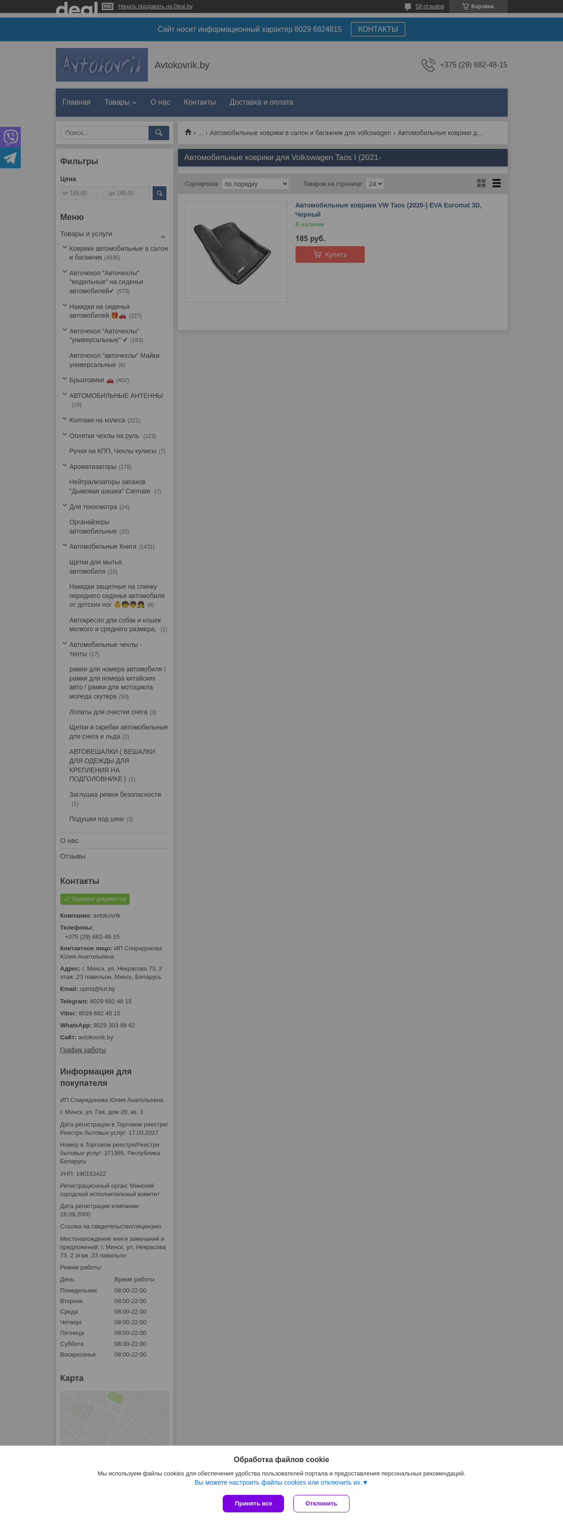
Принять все (253, 1503)
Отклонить (321, 1503)
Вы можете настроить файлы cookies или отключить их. (278, 1482)
